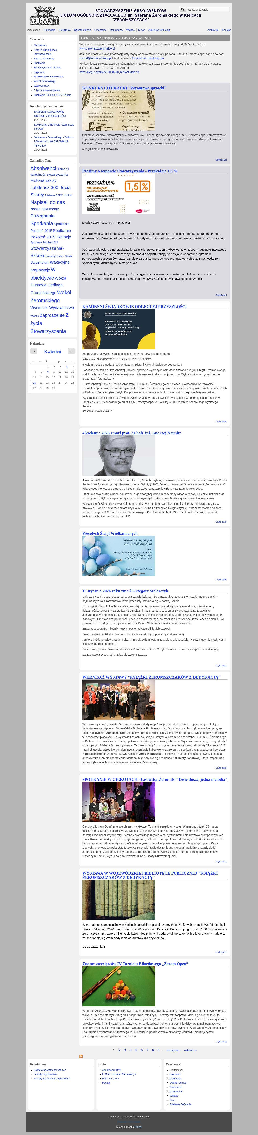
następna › (173, 1050)
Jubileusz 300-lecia (159, 30)
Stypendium (39, 262)
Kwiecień (52, 351)
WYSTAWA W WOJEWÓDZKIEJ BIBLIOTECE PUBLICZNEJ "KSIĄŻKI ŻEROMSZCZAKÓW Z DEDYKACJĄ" (150, 875)
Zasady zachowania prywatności (52, 1078)
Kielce (68, 195)
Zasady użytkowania (45, 1074)
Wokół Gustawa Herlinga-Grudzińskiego (48, 285)
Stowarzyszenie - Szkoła (47, 67)
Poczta (106, 1082)
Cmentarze (100, 30)
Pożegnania (42, 215)
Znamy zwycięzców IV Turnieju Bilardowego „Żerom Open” (135, 964)
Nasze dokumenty (44, 58)
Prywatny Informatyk (129, 1121)
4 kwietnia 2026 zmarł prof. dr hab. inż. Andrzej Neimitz (131, 433)
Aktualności (33, 30)
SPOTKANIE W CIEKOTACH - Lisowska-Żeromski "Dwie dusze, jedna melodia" (154, 779)
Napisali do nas (47, 202)
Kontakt (226, 30)
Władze (130, 30)
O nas (141, 30)
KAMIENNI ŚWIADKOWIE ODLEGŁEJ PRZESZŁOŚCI (134, 306)
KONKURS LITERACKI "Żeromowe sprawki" (124, 88)
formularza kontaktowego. (147, 58)
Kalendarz (49, 30)
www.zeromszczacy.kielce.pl (97, 48)
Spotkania (39, 63)
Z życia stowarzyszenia (47, 90)
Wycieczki (39, 307)
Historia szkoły (43, 180)
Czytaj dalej (221, 160)
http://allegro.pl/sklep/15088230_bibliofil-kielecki (109, 72)
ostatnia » (190, 1050)
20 (34, 382)
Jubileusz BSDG (54, 195)
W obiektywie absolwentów (49, 76)
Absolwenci (40, 45)
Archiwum (212, 30)
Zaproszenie (52, 315)
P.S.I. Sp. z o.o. (111, 1078)
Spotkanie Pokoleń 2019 (44, 242)
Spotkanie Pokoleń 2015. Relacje (52, 95)
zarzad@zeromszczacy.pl (95, 58)
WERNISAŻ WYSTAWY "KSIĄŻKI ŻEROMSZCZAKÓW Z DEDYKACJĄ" (151, 677)
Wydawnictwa (41, 86)
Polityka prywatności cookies (50, 1070)
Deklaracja (65, 30)
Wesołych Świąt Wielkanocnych (110, 533)
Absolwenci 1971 (111, 1070)
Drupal (138, 1127)
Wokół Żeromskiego (45, 81)
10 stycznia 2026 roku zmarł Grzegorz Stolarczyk (125, 591)
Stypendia (39, 72)
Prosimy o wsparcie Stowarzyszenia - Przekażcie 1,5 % (130, 171)
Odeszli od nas (82, 30)
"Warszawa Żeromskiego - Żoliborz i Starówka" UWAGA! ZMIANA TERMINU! (54, 141)
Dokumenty (116, 30)
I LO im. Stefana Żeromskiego (119, 1074)
